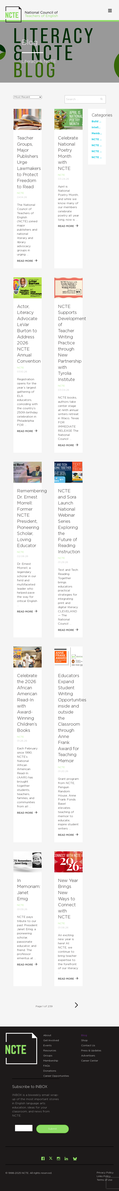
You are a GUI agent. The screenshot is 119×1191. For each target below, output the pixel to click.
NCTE (20, 193)
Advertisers (88, 1055)
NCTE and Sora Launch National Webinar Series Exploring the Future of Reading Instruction (69, 521)
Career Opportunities (56, 1076)
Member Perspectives (97, 133)
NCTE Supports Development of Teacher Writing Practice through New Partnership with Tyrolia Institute (72, 343)
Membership (50, 1060)
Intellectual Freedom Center (97, 127)
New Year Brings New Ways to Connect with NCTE (68, 899)
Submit (52, 1129)
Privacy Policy (105, 1173)
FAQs (46, 1066)
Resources (49, 1050)
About (47, 1035)
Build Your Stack (97, 121)
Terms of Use (104, 1180)
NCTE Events (97, 145)
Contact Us (88, 1045)
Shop (84, 1040)
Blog (84, 1035)
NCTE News (97, 151)
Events (47, 1045)
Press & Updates (91, 1050)
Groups (47, 1055)
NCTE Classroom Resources (97, 139)
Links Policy (104, 1176)
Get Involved (51, 1040)
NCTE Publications (97, 157)
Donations (49, 1071)
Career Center (89, 1060)
